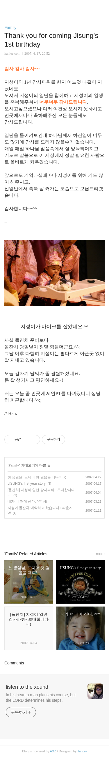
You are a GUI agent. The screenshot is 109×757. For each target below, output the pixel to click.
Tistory (82, 751)
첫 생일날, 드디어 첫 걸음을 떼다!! (34, 477)
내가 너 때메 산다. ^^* (25, 501)
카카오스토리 (54, 532)
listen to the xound (27, 687)
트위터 (67, 532)
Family (10, 27)
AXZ (53, 751)
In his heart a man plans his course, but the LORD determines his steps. (41, 697)
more (100, 554)
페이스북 (41, 532)
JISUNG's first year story (27, 484)
